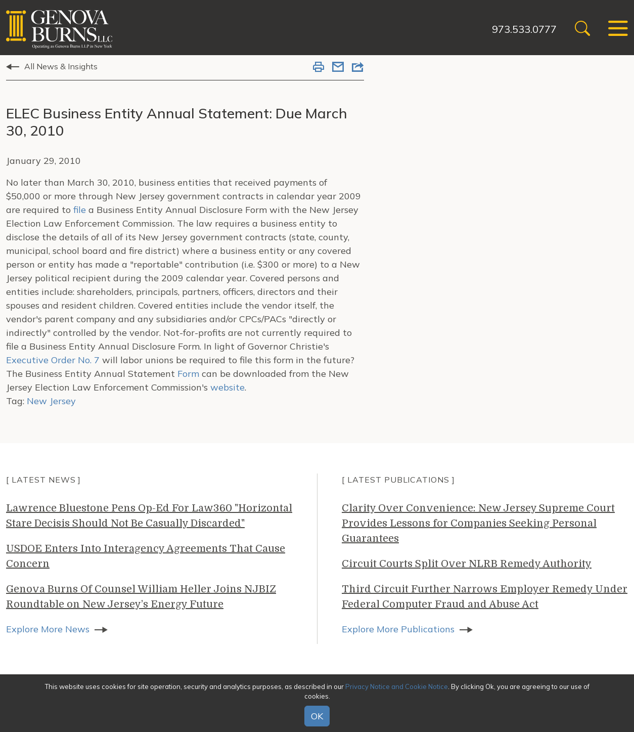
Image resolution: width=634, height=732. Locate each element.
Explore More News (47, 629)
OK (317, 716)
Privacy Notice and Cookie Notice (396, 686)
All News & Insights (61, 66)
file (79, 210)
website (227, 387)
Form (188, 373)
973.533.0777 (524, 29)
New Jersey (51, 401)
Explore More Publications (398, 629)
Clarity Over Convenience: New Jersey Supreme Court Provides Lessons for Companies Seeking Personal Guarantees (478, 523)
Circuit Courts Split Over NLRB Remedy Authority (467, 564)
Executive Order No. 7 (53, 360)
